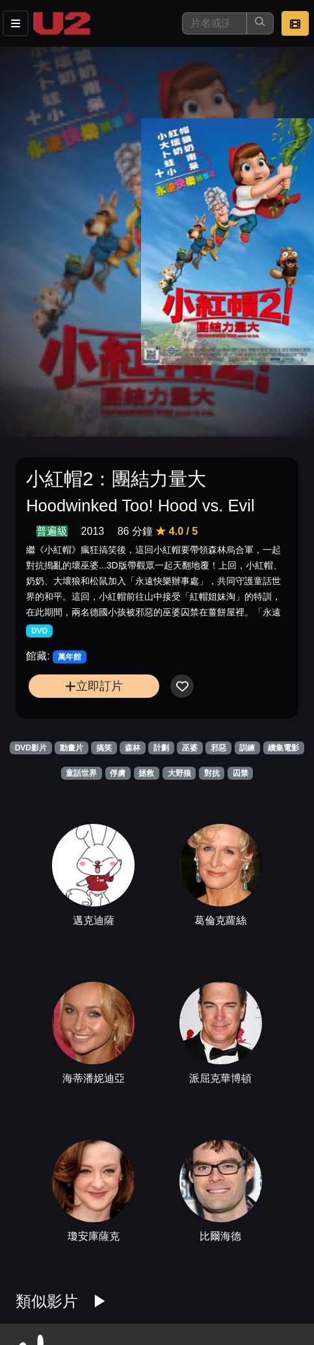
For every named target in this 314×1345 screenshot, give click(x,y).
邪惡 (218, 747)
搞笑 (104, 747)
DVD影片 (31, 747)
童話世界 (81, 773)
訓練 (247, 747)
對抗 (212, 773)
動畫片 (71, 747)
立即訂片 (94, 686)
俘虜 (117, 773)
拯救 (146, 773)
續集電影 (283, 747)
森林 (132, 747)
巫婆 (190, 747)
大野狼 (179, 773)
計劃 (161, 747)
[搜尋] (214, 23)
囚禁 (240, 773)
